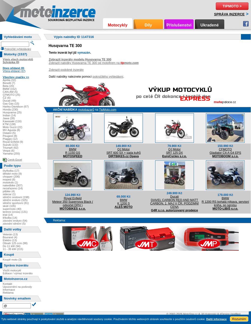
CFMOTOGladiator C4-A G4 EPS (225, 151)
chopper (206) (11, 176)
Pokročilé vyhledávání (17, 49)
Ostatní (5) (9, 133)
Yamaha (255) (11, 153)
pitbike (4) (9, 191)
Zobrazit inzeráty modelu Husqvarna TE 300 (80, 59)
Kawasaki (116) (12, 121)
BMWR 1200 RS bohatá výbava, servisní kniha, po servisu (225, 202)
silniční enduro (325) (15, 200)
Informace (9, 289)
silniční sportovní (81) (16, 203)
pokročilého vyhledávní (108, 76)
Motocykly (117, 25)
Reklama (8, 292)
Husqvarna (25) (12, 112)
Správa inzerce (229, 14)
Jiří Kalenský (208, 313)
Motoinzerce (30, 12)
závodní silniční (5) (14, 223)
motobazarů (86, 109)
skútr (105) (9, 205)
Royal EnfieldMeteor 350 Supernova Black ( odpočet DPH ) (72, 202)
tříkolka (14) (10, 217)
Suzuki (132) (10, 144)
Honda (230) (10, 109)
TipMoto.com (107, 109)
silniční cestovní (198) (16, 197)
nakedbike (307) (12, 185)
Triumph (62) (10, 147)
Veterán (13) (10, 234)
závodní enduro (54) (15, 220)
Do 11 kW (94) (11, 246)
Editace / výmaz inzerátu (18, 273)
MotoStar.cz (190, 313)
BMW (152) (10, 88)
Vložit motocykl (12, 270)
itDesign (225, 313)
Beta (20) (8, 85)
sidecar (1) (9, 194)
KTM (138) (9, 124)
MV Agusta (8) (11, 130)
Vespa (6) (8, 150)
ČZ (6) (7, 97)
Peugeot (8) (10, 135)
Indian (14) (9, 115)
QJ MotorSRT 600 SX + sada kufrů (123, 151)
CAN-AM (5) (10, 91)
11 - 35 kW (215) (13, 249)
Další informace (216, 319)
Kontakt (7, 283)
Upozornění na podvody (17, 286)
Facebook (246, 23)
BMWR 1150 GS (72, 151)
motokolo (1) (10, 182)
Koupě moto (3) (12, 259)
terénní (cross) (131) (15, 211)
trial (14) (8, 214)
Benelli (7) (9, 83)
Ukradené (210, 25)
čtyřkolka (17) (11, 170)
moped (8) (9, 179)
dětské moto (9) (12, 173)
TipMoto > (232, 6)
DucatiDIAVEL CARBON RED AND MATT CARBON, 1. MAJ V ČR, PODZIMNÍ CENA (174, 202)
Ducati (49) (9, 100)
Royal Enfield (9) (13, 141)
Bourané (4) (10, 237)
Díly (148, 25)
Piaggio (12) (10, 138)
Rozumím (239, 319)
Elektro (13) (10, 240)
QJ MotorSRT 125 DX (174, 151)
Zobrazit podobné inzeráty (66, 70)
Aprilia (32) (9, 80)
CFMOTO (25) (11, 94)
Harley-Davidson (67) (16, 106)
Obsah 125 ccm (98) (15, 243)
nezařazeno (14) (13, 188)
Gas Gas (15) (11, 103)
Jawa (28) (9, 118)
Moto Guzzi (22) (12, 127)
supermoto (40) (12, 208)
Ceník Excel (14, 159)
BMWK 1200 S (123, 201)
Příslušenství (178, 25)
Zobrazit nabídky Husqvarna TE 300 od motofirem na (94, 63)
